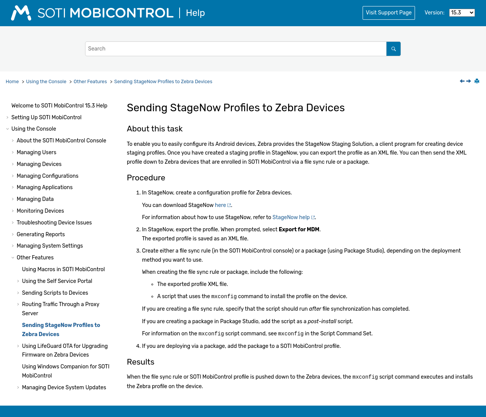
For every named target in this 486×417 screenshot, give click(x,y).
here (220, 205)
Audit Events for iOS (46, 337)
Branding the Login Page (52, 258)
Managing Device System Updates (64, 246)
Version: (434, 12)
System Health (29, 360)
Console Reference (62, 349)
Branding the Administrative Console (67, 269)
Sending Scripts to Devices (55, 151)
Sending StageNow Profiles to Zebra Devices (163, 81)
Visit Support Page (389, 12)
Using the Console (46, 81)
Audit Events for (64, 314)
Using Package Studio (38, 384)
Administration (51, 372)
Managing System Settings (50, 104)
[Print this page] (477, 82)
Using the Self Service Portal (57, 140)
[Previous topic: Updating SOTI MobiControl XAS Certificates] (462, 82)
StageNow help (291, 217)
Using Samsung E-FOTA (51, 281)
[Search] (393, 48)
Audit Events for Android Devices (62, 325)
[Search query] (243, 48)
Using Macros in (63, 128)
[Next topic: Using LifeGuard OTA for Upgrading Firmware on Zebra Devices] (469, 82)
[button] (14, 104)
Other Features (90, 81)
